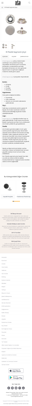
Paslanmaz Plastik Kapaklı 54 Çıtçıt (24, 196)
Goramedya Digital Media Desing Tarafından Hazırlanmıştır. (16, 403)
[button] (12, 201)
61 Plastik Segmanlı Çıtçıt (7, 61)
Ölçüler (14, 56)
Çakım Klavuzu (24, 56)
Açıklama (5, 56)
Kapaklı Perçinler (8, 196)
